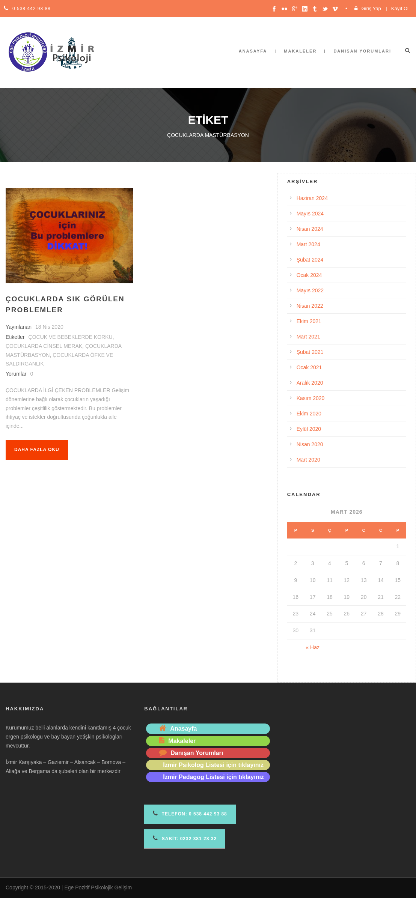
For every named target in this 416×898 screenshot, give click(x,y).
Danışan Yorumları (362, 51)
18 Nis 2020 (49, 327)
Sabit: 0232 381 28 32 (185, 838)
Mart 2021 (308, 337)
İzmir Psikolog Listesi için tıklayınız (213, 765)
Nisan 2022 (310, 306)
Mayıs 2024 (310, 214)
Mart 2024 (308, 244)
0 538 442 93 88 (31, 8)
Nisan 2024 (310, 229)
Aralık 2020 (310, 383)
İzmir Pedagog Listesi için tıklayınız (213, 777)
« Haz (313, 647)
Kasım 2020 (311, 398)
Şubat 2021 (310, 352)
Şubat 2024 (310, 260)
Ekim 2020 (309, 414)
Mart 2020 (308, 460)
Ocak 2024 (309, 275)
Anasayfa (253, 51)
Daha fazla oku (36, 449)
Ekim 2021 (309, 321)
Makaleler (300, 51)
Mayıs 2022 (310, 290)
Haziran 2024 (312, 198)
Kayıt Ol (399, 8)
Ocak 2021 (309, 367)
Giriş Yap (371, 8)
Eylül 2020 (309, 429)
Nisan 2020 (310, 444)
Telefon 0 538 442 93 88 (190, 813)
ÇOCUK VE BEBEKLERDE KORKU (71, 337)
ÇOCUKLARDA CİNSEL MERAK (44, 346)
